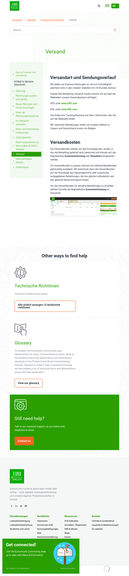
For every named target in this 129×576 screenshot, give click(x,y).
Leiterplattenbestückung (21, 525)
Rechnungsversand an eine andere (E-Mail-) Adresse (25, 146)
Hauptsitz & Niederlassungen (105, 525)
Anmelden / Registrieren (75, 525)
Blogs (67, 533)
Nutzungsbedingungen (47, 529)
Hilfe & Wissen (70, 529)
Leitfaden (31, 20)
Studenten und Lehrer (20, 529)
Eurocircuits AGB (45, 525)
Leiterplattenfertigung (20, 521)
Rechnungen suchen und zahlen (24, 97)
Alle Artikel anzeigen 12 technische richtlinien (39, 306)
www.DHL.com (69, 109)
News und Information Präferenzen (25, 131)
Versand (18, 154)
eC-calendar (97, 529)
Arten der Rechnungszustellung (25, 114)
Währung (18, 91)
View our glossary (28, 383)
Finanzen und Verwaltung (52, 20)
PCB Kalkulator (71, 521)
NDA (39, 533)
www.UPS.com (69, 103)
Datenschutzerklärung (47, 537)
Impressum (42, 521)
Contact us (24, 440)
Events (67, 537)
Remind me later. (68, 568)
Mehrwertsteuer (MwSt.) (22, 160)
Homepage (17, 20)
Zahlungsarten (21, 137)
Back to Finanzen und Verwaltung (24, 74)
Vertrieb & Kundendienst (103, 521)
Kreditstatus (20, 167)
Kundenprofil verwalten (20, 122)
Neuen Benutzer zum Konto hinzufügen (24, 106)
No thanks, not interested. (18, 568)
